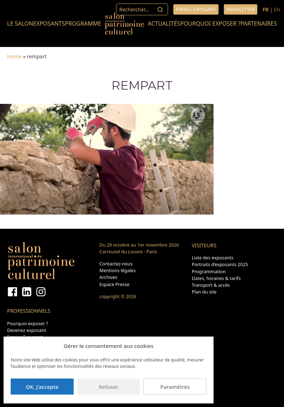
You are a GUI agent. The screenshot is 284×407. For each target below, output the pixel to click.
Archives (108, 277)
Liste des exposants (212, 257)
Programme (83, 23)
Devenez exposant (26, 330)
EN (277, 9)
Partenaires (259, 23)
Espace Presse (114, 284)
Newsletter (240, 9)
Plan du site (204, 292)
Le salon (20, 23)
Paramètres (175, 386)
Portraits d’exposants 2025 (220, 264)
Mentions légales (117, 270)
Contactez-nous (115, 263)
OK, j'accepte (42, 386)
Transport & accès (211, 285)
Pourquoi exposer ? (210, 23)
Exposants (49, 23)
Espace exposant (196, 9)
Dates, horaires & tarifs (216, 278)
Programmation (209, 271)
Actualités (164, 23)
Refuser (108, 386)
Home (14, 56)
